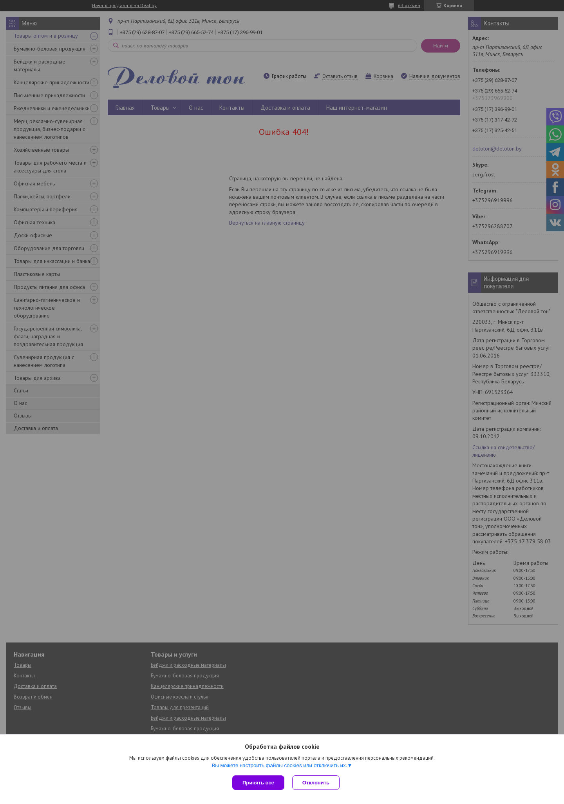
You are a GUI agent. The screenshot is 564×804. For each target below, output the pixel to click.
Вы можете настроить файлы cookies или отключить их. (279, 765)
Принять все (258, 783)
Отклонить (315, 783)
